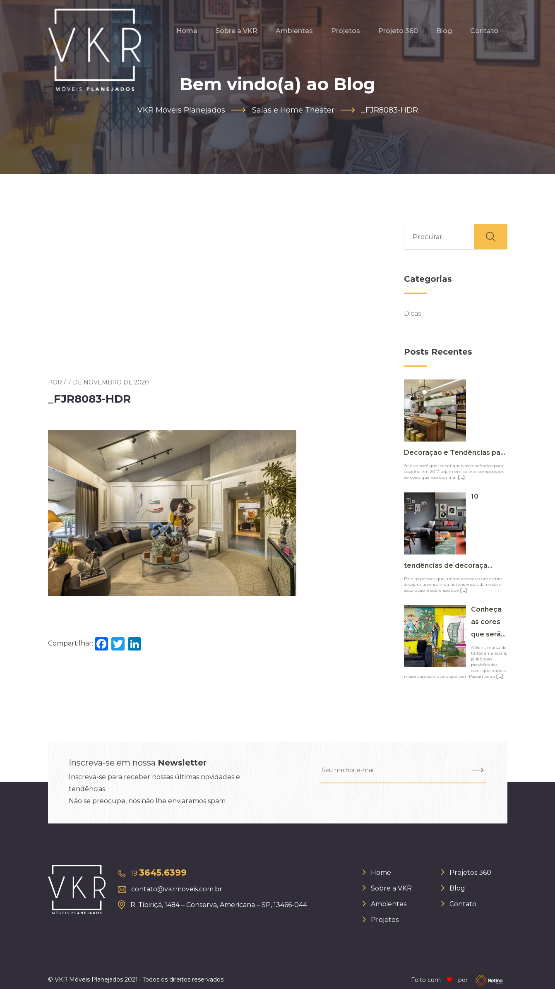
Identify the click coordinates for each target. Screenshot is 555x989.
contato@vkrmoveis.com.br (176, 889)
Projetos (345, 31)
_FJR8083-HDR (89, 399)
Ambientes (294, 31)
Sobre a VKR (236, 31)
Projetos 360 (470, 872)
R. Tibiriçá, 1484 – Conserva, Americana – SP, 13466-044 (219, 905)
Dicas (412, 313)
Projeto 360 (398, 31)
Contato (484, 31)
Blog (444, 31)
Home (186, 31)
